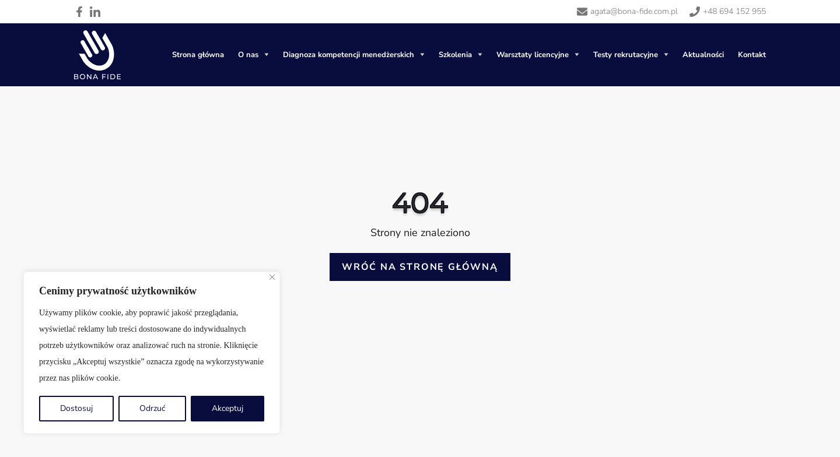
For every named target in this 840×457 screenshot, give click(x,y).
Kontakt (752, 55)
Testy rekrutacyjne (625, 55)
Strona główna (198, 55)
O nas (248, 55)
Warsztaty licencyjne (532, 55)
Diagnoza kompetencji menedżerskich (348, 55)
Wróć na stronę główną (420, 267)
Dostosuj (76, 408)
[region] (151, 353)
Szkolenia (455, 55)
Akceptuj (227, 408)
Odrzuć (152, 408)
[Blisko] (272, 277)
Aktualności (703, 55)
